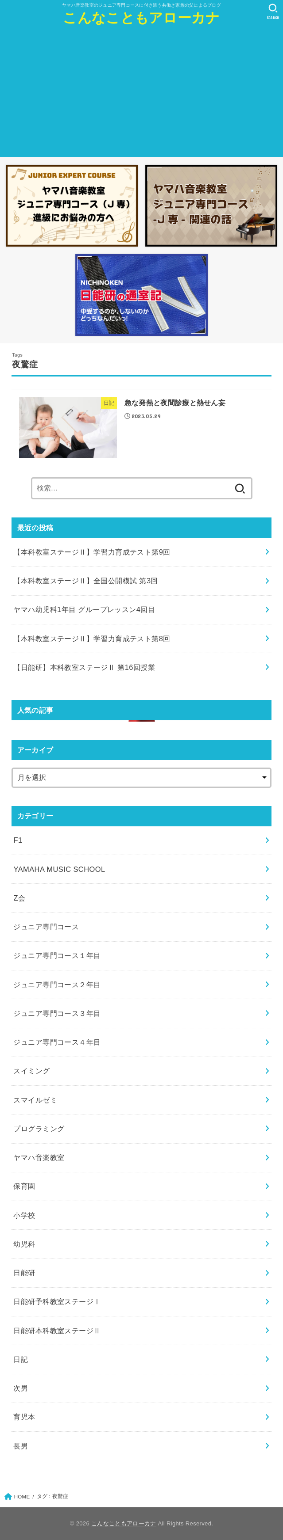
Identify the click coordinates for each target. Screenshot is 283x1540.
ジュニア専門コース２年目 (57, 985)
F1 (17, 840)
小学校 (24, 1215)
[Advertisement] (141, 95)
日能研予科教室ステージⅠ (57, 1301)
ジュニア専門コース (46, 927)
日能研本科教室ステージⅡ (57, 1331)
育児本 (24, 1417)
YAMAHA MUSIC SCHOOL (59, 869)
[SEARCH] (273, 11)
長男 (20, 1446)
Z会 (19, 898)
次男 (20, 1388)
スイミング (31, 1071)
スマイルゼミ (35, 1100)
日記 (20, 1359)
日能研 (24, 1273)
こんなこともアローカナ (141, 18)
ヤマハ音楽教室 (38, 1157)
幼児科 (24, 1244)
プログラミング (38, 1129)
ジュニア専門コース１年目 (57, 955)
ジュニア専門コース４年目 (57, 1042)
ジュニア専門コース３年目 (57, 1013)
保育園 (24, 1186)
